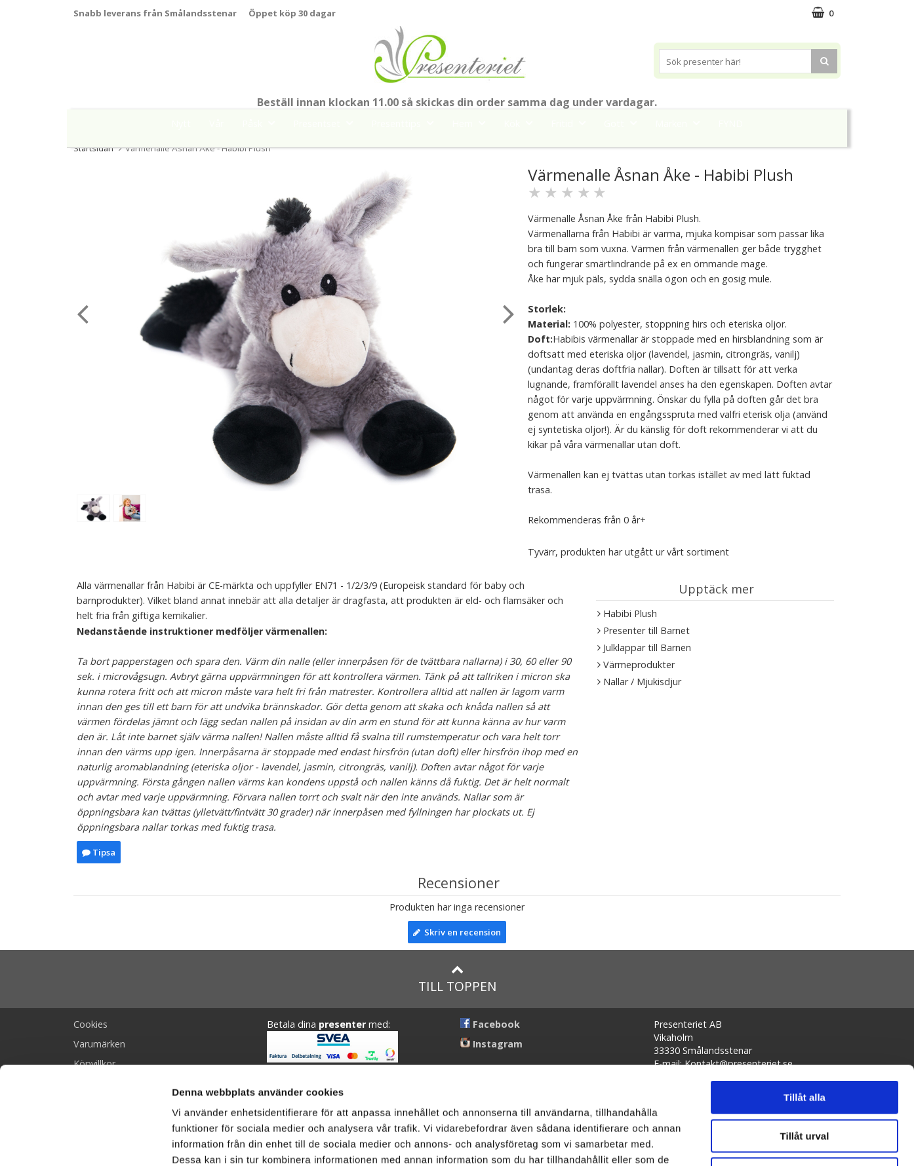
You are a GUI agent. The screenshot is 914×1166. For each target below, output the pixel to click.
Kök (522, 123)
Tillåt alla (804, 1005)
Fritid (572, 123)
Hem (472, 123)
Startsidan (93, 148)
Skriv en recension (457, 932)
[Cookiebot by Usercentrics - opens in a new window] (85, 1140)
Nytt (181, 123)
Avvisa (804, 1082)
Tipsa (98, 852)
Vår (216, 123)
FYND (730, 123)
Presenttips (406, 123)
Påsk (262, 123)
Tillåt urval (804, 1044)
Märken (681, 123)
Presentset (327, 123)
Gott (624, 123)
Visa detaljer (712, 1140)
